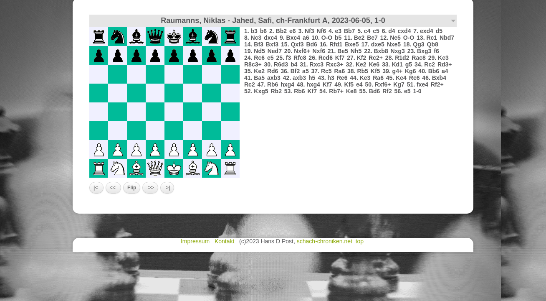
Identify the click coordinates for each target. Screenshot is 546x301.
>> (150, 188)
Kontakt (225, 241)
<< (113, 188)
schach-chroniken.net (324, 241)
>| (167, 188)
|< (96, 188)
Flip (131, 188)
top (360, 241)
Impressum (196, 241)
